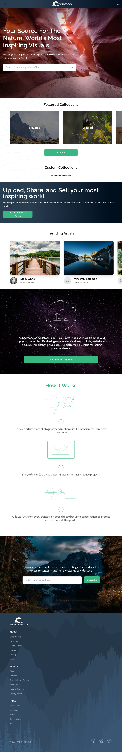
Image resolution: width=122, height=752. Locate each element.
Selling (13, 655)
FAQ (12, 671)
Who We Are (15, 637)
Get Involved (15, 719)
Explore (61, 152)
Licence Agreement (18, 689)
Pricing (13, 659)
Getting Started (16, 646)
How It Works (15, 641)
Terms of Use (16, 684)
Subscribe (92, 580)
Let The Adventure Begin (17, 214)
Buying (13, 650)
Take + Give (15, 705)
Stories (13, 723)
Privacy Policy (16, 693)
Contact (13, 675)
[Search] (71, 67)
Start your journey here (61, 359)
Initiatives (14, 710)
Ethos (12, 714)
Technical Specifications (20, 680)
